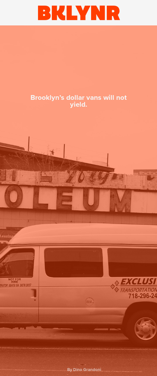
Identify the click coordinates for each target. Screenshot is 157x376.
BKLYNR (78, 12)
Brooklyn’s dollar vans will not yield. (78, 101)
